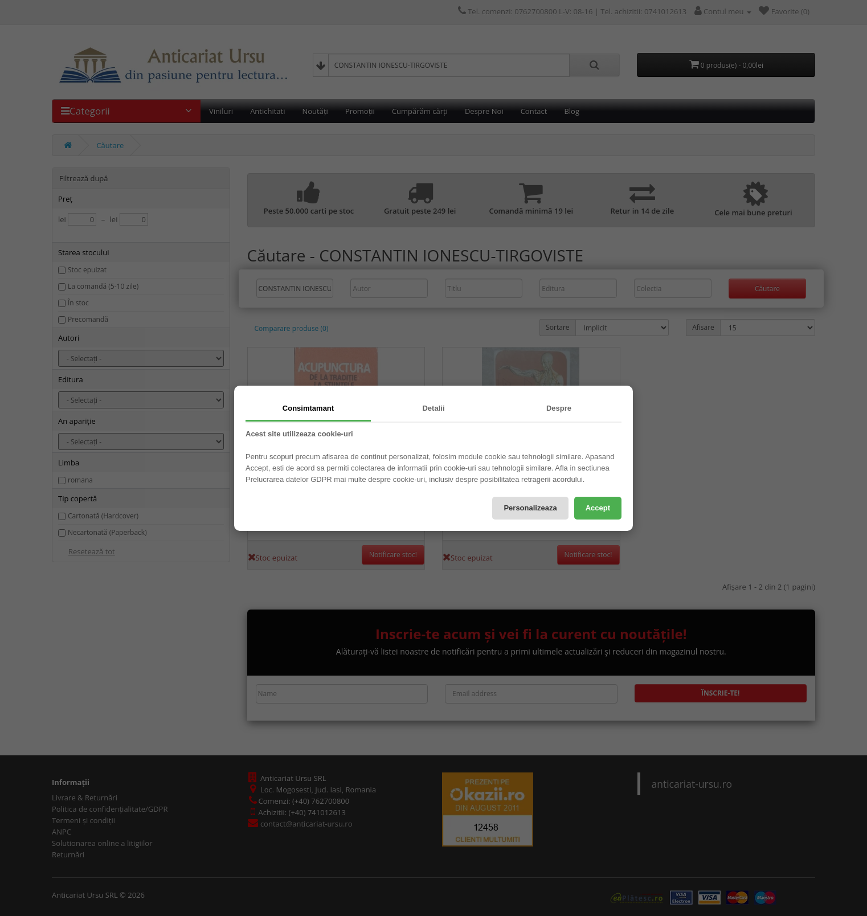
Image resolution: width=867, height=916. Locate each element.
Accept (598, 508)
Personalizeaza (530, 508)
